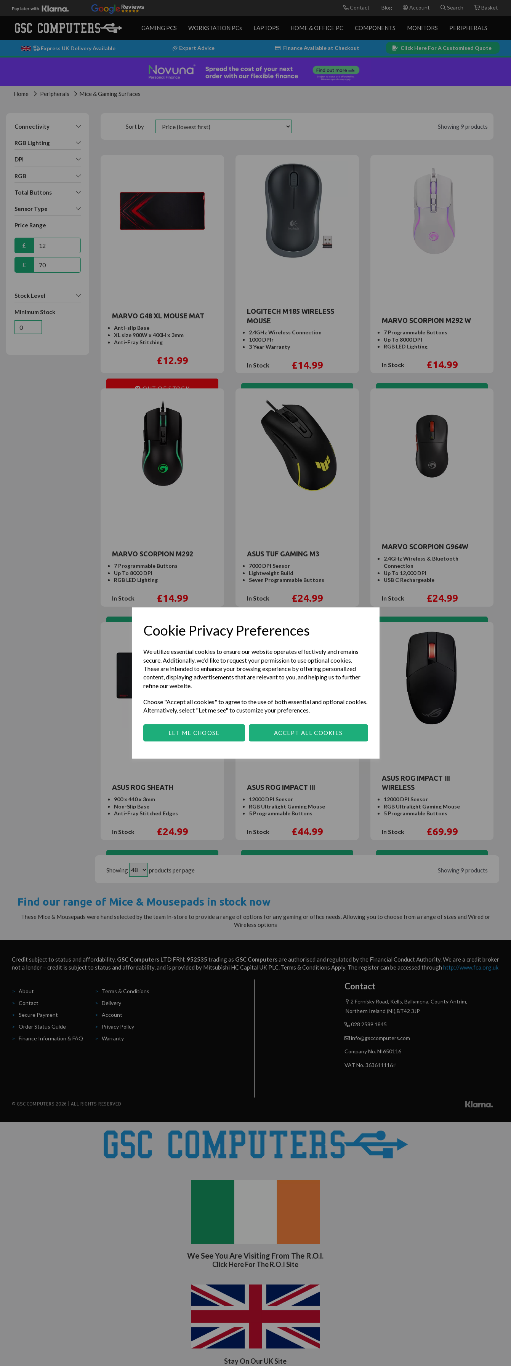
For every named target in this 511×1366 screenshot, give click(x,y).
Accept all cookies (308, 732)
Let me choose (194, 732)
